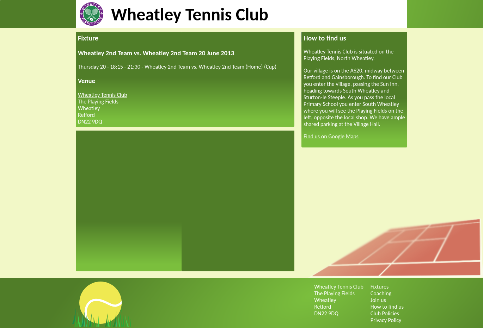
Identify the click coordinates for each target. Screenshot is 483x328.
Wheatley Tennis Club (189, 14)
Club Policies (385, 313)
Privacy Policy (386, 320)
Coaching (381, 293)
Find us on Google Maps (331, 136)
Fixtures (380, 286)
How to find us (387, 306)
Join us (378, 300)
